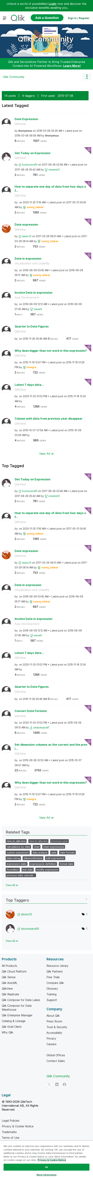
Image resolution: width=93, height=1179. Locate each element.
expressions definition (43, 863)
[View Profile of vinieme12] (54, 169)
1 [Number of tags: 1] (86, 914)
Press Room (54, 1021)
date (53, 852)
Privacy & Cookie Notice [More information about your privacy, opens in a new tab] (52, 1160)
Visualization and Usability (32, 263)
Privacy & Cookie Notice (17, 1126)
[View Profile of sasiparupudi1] (41, 727)
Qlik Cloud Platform (14, 971)
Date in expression (28, 258)
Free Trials (53, 977)
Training (51, 994)
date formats (67, 852)
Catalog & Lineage (13, 1021)
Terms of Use (10, 1137)
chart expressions (53, 846)
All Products (9, 966)
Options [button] (86, 76)
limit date (27, 869)
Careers (51, 1044)
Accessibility (54, 1032)
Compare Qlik (55, 983)
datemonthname (33, 858)
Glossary (52, 988)
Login (52, 4)
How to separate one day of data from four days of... (50, 188)
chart (37, 846)
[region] (46, 1160)
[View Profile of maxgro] (31, 367)
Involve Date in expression (33, 292)
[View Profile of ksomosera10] (29, 164)
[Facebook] (64, 1084)
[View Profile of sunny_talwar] (35, 207)
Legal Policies (10, 1120)
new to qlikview (38, 841)
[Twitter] (49, 1084)
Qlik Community (46, 39)
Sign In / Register (78, 18)
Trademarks (9, 1132)
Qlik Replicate (10, 994)
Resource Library (57, 966)
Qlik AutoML (9, 983)
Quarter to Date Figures (32, 326)
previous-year (59, 841)
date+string (13, 858)
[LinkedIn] (57, 1084)
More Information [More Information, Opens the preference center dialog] (46, 1174)
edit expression (55, 858)
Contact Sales (55, 1061)
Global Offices (55, 1055)
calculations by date (18, 846)
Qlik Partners (54, 971)
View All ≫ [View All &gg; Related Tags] (12, 885)
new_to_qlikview (16, 841)
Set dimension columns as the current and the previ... (51, 746)
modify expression (47, 869)
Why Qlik (7, 1032)
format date (66, 863)
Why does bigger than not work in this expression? (51, 350)
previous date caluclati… (21, 875)
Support (51, 1000)
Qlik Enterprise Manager (17, 1015)
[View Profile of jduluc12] (26, 236)
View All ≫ (46, 453)
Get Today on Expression (32, 153)
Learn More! (72, 66)
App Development (27, 297)
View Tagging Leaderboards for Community (46, 899)
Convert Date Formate (31, 711)
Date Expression (26, 119)
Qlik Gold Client (11, 1026)
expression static (17, 863)
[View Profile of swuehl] (38, 309)
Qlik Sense (9, 977)
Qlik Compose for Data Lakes (21, 1000)
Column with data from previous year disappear (48, 418)
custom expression (18, 852)
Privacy (51, 1038)
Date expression (26, 224)
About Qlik (53, 1015)
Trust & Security (56, 1027)
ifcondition (13, 869)
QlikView (20, 124)
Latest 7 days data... (29, 384)
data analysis (40, 852)
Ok (46, 1167)
